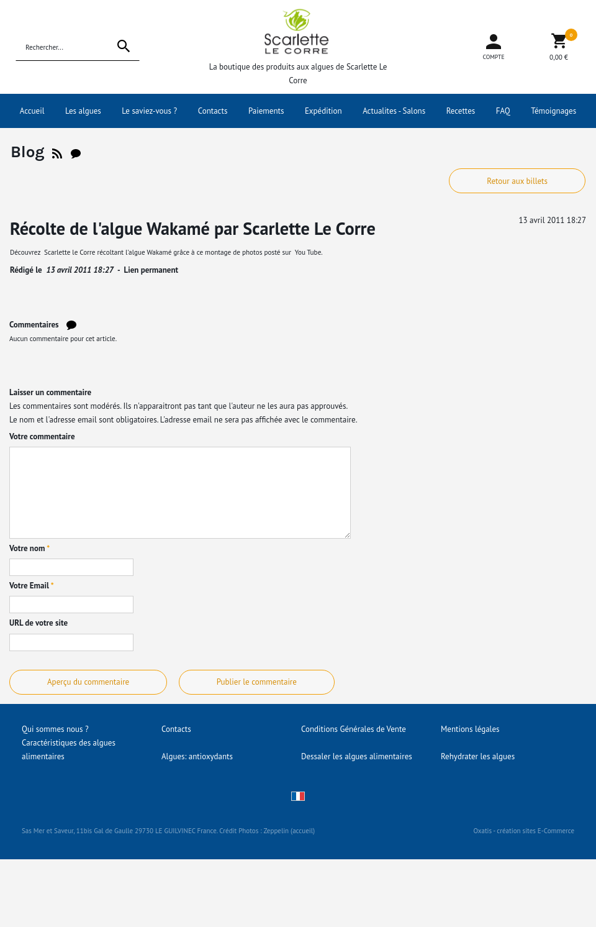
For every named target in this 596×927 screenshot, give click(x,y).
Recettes (461, 111)
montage (219, 252)
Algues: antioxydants (197, 756)
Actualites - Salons (394, 111)
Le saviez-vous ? (149, 111)
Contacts (213, 111)
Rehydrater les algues (478, 756)
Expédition (323, 111)
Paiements (266, 111)
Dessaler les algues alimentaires (356, 756)
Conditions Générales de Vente (353, 729)
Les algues (83, 111)
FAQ (503, 111)
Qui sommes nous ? (55, 729)
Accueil (32, 111)
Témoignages (553, 111)
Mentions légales (470, 729)
